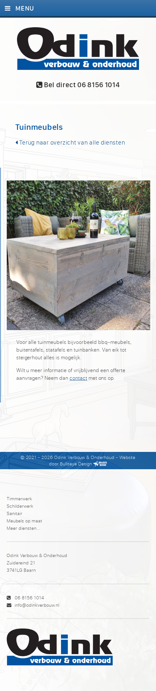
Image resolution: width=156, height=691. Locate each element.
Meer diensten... (23, 528)
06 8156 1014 (29, 598)
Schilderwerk (20, 506)
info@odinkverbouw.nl (37, 605)
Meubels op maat (24, 521)
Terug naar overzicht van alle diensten (70, 142)
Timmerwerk (19, 498)
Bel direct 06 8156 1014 (78, 84)
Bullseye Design (76, 464)
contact (78, 377)
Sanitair (14, 513)
